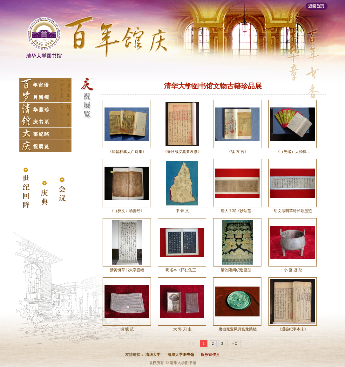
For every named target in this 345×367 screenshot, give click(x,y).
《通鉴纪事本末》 (293, 329)
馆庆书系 (45, 121)
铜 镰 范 (127, 329)
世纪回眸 (26, 188)
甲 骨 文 (182, 211)
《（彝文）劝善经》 (127, 211)
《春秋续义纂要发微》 (182, 151)
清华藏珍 (45, 109)
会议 (62, 190)
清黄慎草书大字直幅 (127, 270)
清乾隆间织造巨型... (237, 270)
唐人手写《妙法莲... (237, 211)
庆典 (44, 193)
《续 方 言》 (237, 151)
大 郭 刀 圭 (182, 329)
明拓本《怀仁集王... (182, 270)
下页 (234, 343)
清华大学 (152, 354)
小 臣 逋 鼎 (293, 270)
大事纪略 (45, 134)
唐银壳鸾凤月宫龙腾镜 (238, 329)
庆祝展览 (45, 146)
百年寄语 (45, 84)
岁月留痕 (45, 96)
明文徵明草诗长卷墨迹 (293, 211)
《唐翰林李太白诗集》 (127, 151)
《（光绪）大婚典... (293, 151)
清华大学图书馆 (180, 354)
